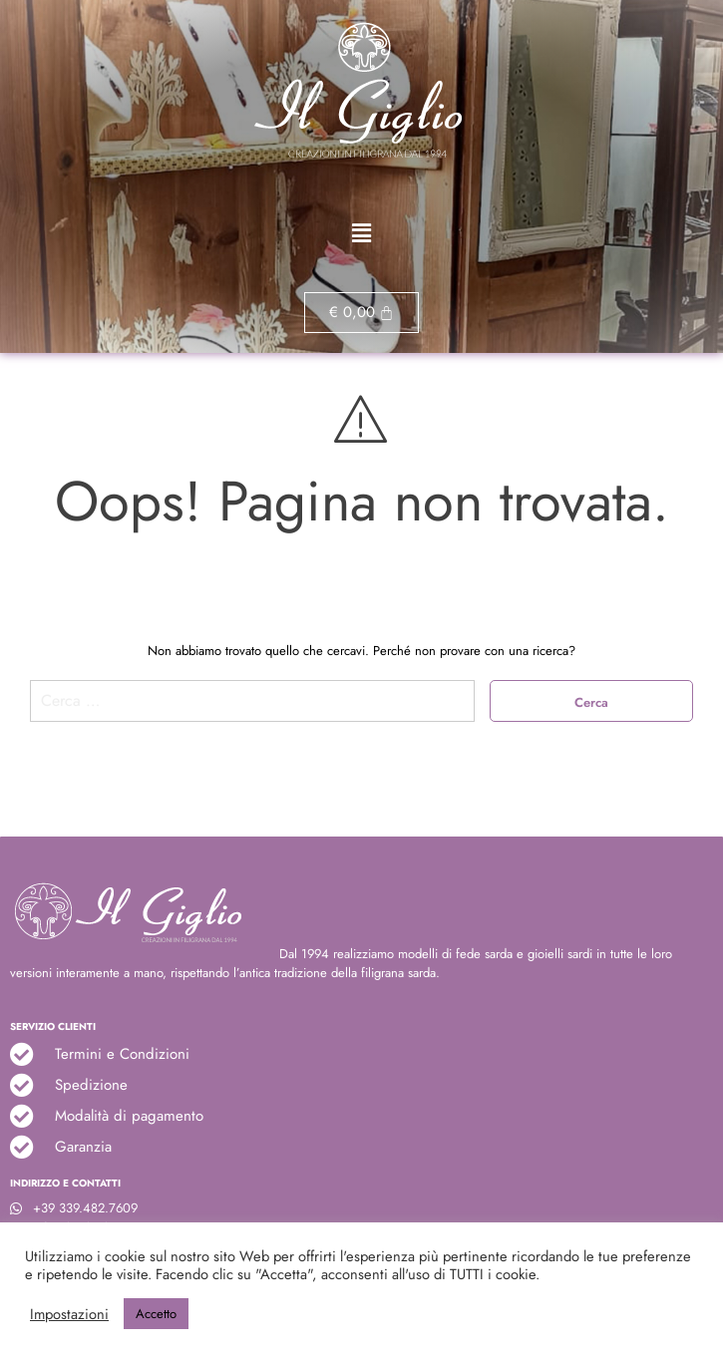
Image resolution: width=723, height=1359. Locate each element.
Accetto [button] (156, 1313)
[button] (361, 233)
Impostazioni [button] (69, 1314)
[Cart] (362, 312)
